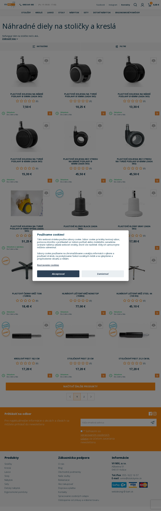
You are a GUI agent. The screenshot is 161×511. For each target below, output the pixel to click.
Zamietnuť (102, 273)
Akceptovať (58, 273)
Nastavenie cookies (48, 265)
